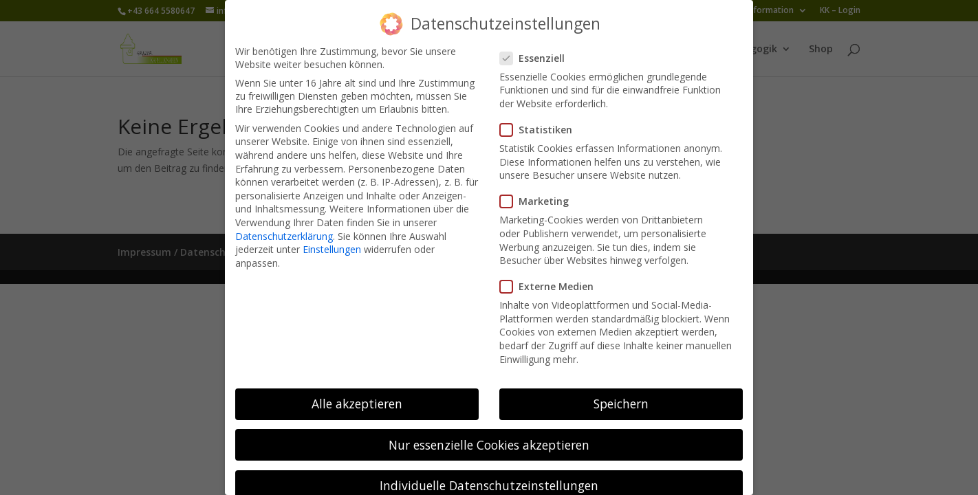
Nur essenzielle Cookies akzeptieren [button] (489, 432)
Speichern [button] (621, 392)
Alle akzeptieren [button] (357, 392)
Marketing (539, 189)
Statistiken (541, 117)
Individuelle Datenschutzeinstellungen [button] (489, 473)
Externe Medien (552, 274)
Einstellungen (332, 237)
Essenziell (537, 45)
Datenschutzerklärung (284, 223)
